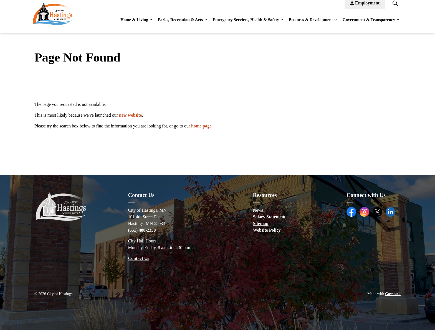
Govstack (393, 294)
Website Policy (267, 230)
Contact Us (138, 258)
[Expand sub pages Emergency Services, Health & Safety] (282, 25)
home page (201, 126)
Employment (365, 8)
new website (130, 115)
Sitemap (261, 223)
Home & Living (134, 25)
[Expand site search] (395, 8)
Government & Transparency (369, 25)
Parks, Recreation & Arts (180, 25)
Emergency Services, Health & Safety (246, 25)
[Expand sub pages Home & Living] (151, 25)
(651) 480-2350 (142, 230)
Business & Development (311, 25)
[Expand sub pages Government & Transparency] (398, 25)
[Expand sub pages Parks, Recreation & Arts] (205, 25)
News (258, 210)
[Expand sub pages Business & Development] (335, 25)
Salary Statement (269, 216)
